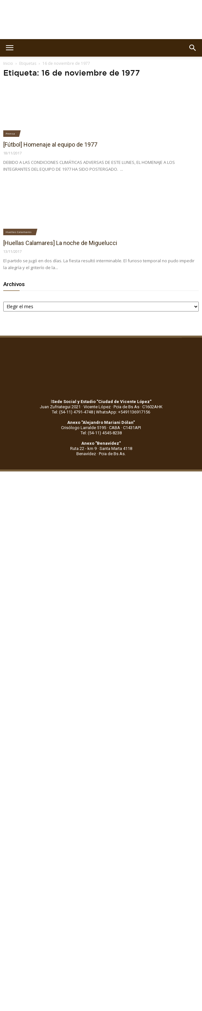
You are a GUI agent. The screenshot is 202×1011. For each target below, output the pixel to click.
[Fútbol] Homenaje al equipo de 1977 (50, 144)
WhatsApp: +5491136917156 (123, 412)
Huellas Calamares (19, 232)
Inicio (8, 63)
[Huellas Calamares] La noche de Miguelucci (60, 242)
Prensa (10, 133)
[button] (193, 48)
